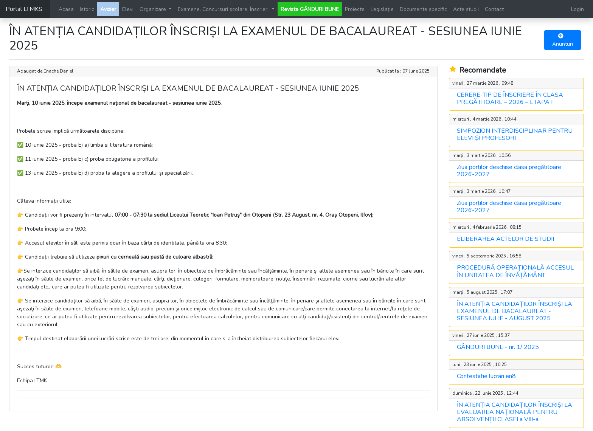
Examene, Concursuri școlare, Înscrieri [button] (224, 9)
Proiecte (355, 9)
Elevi (128, 9)
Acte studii (466, 9)
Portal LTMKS (24, 9)
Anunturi (562, 40)
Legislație (382, 9)
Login (577, 9)
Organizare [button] (154, 9)
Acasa (66, 9)
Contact (494, 9)
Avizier (108, 9)
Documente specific (423, 9)
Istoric (87, 9)
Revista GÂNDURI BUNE (310, 9)
